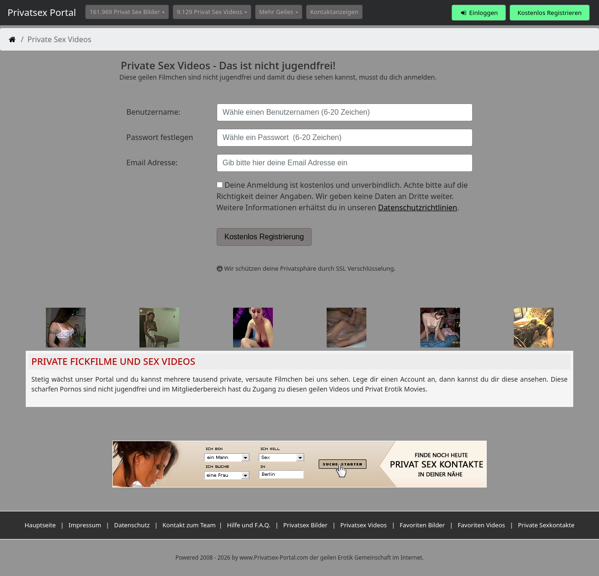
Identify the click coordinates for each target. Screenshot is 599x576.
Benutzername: (153, 112)
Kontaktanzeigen (334, 11)
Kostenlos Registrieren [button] (550, 12)
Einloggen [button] (478, 12)
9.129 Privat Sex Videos (209, 11)
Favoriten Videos (481, 525)
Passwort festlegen (159, 137)
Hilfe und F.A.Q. (248, 525)
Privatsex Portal (41, 12)
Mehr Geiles (276, 11)
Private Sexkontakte (546, 525)
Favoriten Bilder (422, 525)
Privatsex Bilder (305, 525)
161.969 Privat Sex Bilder (124, 11)
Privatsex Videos (363, 525)
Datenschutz (132, 525)
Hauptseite (40, 525)
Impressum (85, 525)
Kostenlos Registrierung (264, 237)
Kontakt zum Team (189, 525)
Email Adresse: (151, 162)
